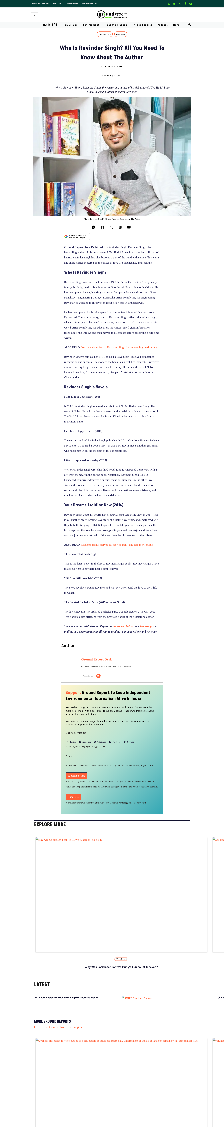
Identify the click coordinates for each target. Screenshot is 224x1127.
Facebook (118, 626)
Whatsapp (146, 626)
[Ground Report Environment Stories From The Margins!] (112, 14)
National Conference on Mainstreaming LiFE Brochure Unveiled (66, 997)
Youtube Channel (40, 3)
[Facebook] (185, 4)
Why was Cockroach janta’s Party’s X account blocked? (121, 967)
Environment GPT (90, 3)
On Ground (71, 24)
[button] (58, 24)
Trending (121, 34)
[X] (174, 4)
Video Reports (143, 24)
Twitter (129, 626)
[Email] (98, 676)
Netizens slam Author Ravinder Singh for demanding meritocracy (119, 347)
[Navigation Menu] (34, 14)
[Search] (189, 24)
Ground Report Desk (111, 75)
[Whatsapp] (169, 4)
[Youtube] (191, 4)
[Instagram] (180, 4)
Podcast (163, 24)
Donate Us (58, 3)
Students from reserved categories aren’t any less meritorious (117, 544)
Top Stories (104, 34)
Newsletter (72, 3)
